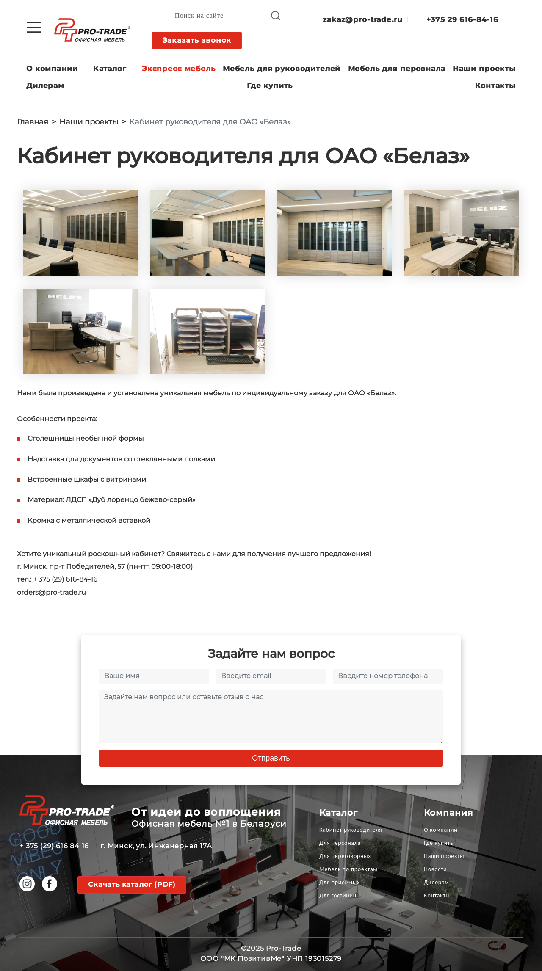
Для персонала (340, 843)
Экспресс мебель (179, 68)
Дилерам (45, 85)
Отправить (271, 758)
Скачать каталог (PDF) (132, 884)
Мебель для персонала (396, 68)
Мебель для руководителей (281, 68)
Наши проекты (484, 68)
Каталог (110, 68)
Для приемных (339, 882)
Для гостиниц (338, 895)
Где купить (270, 85)
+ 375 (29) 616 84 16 (54, 846)
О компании (52, 68)
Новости (435, 869)
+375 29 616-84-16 (462, 19)
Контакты (495, 85)
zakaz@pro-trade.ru (366, 19)
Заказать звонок (197, 40)
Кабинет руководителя (350, 829)
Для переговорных (345, 856)
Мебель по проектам (348, 869)
